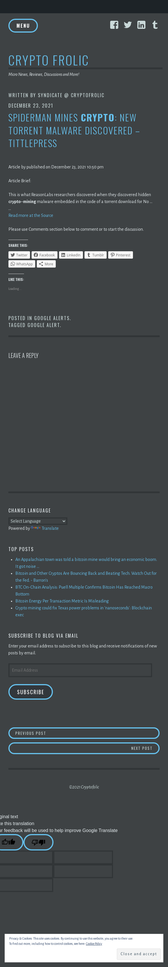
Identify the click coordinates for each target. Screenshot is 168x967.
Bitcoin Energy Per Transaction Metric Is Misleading (62, 601)
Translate (45, 528)
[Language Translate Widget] (37, 521)
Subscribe (30, 692)
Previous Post (87, 733)
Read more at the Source (30, 215)
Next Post (145, 748)
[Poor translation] (38, 842)
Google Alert (43, 325)
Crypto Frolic (48, 60)
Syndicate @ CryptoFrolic (71, 95)
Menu (23, 25)
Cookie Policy (94, 943)
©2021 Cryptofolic (84, 787)
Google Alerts (52, 318)
